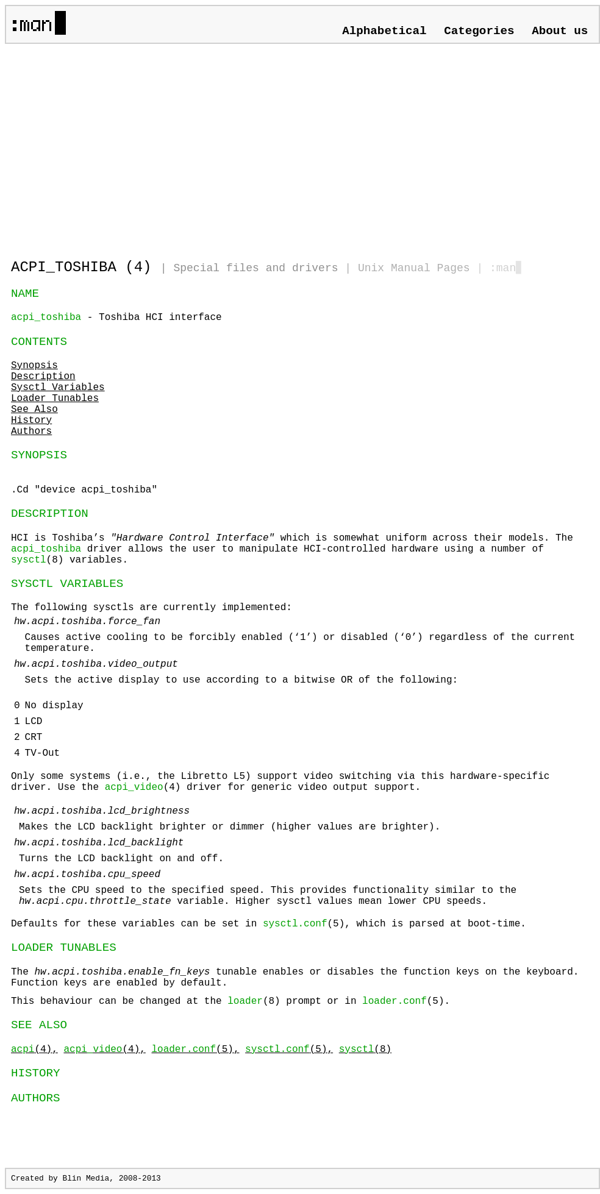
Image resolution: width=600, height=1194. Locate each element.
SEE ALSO (39, 1025)
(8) (365, 1049)
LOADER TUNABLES (63, 947)
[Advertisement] (153, 146)
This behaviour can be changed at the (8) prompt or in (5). (230, 1001)
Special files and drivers (255, 268)
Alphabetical (384, 31)
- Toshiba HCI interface (116, 317)
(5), (195, 1049)
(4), (34, 1049)
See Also (34, 409)
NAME (25, 293)
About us (560, 31)
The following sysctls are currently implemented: (302, 744)
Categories (479, 31)
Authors (31, 431)
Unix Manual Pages (414, 268)
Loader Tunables (55, 398)
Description (43, 376)
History (31, 420)
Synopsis (34, 365)
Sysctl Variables (58, 387)
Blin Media (85, 1178)
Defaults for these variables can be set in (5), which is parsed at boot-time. (268, 924)
